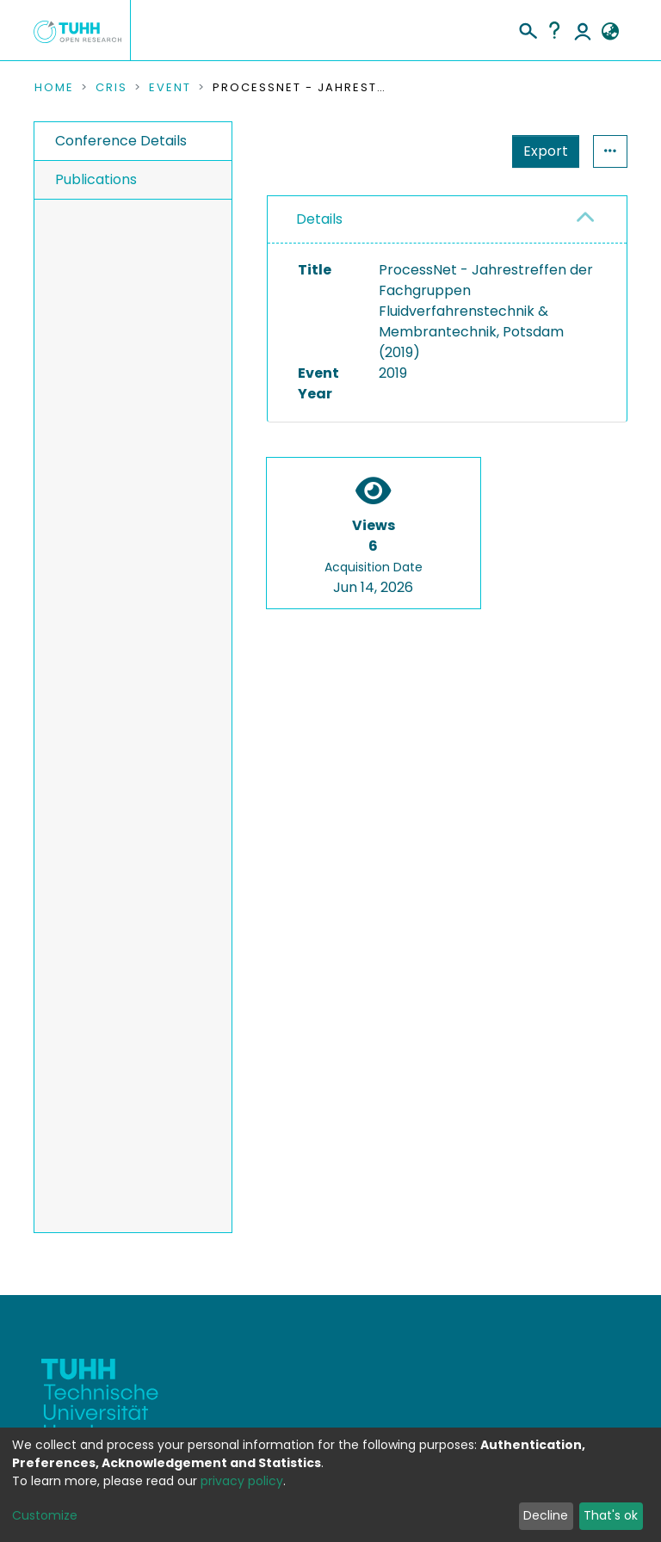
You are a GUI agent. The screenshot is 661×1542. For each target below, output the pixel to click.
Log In (583, 30)
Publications (96, 179)
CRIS (111, 88)
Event (170, 88)
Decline (545, 1515)
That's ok (611, 1515)
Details (319, 219)
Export (545, 151)
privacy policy (242, 1481)
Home (54, 88)
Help (554, 30)
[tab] (447, 220)
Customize (44, 1515)
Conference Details (121, 141)
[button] (610, 32)
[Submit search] (527, 28)
